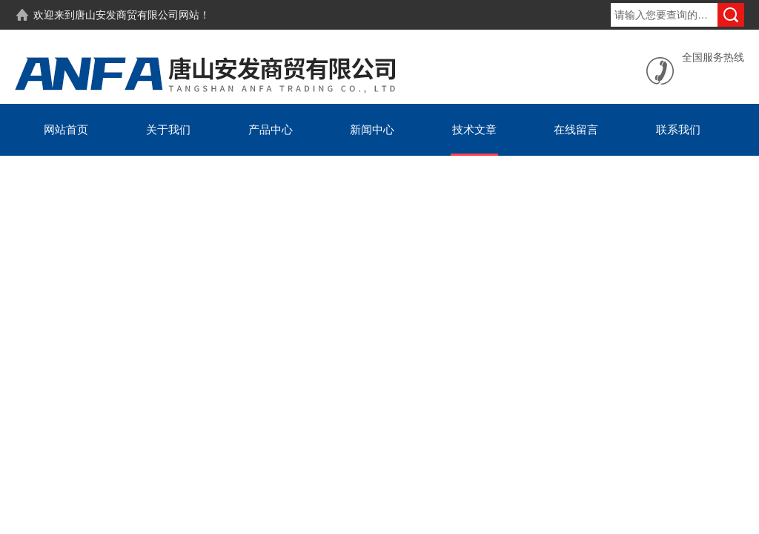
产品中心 (270, 129)
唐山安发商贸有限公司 (127, 15)
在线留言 (576, 129)
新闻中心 (372, 129)
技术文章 (474, 129)
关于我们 (168, 129)
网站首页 (66, 129)
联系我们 (678, 129)
